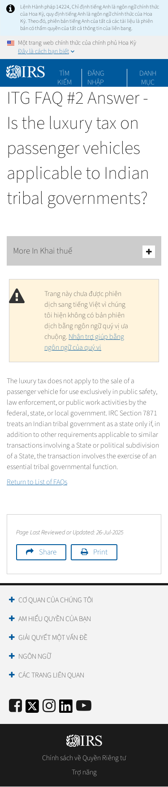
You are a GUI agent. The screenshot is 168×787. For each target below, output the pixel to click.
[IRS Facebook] (15, 706)
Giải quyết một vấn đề (52, 638)
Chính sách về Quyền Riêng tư (84, 757)
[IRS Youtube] (83, 706)
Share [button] (47, 552)
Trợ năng (84, 772)
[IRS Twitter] (32, 709)
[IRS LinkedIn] (66, 709)
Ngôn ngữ (34, 656)
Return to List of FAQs (37, 482)
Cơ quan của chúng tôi (55, 600)
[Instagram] (49, 706)
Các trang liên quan (51, 675)
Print (100, 552)
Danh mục (147, 73)
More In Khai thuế (84, 251)
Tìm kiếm (64, 73)
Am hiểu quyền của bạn (54, 619)
